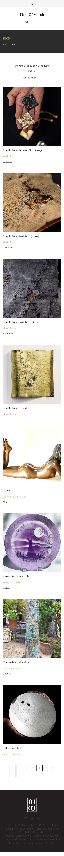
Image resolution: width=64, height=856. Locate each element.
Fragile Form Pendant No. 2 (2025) (22, 150)
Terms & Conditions (46, 828)
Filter (31, 70)
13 (53, 768)
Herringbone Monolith (16, 662)
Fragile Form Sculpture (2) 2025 (21, 322)
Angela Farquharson (14, 496)
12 (46, 768)
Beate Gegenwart (12, 754)
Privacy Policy (26, 828)
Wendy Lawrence (12, 668)
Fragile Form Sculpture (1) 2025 (21, 236)
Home (5, 44)
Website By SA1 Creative (32, 832)
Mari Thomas (10, 156)
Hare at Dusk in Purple (16, 576)
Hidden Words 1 (12, 748)
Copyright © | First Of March (22, 825)
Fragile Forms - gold (15, 408)
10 (33, 768)
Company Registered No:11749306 (22, 835)
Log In (32, 3)
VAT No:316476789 (51, 835)
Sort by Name (31, 77)
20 (12, 774)
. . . (19, 768)
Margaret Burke (12, 582)
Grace (6, 490)
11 (39, 768)
